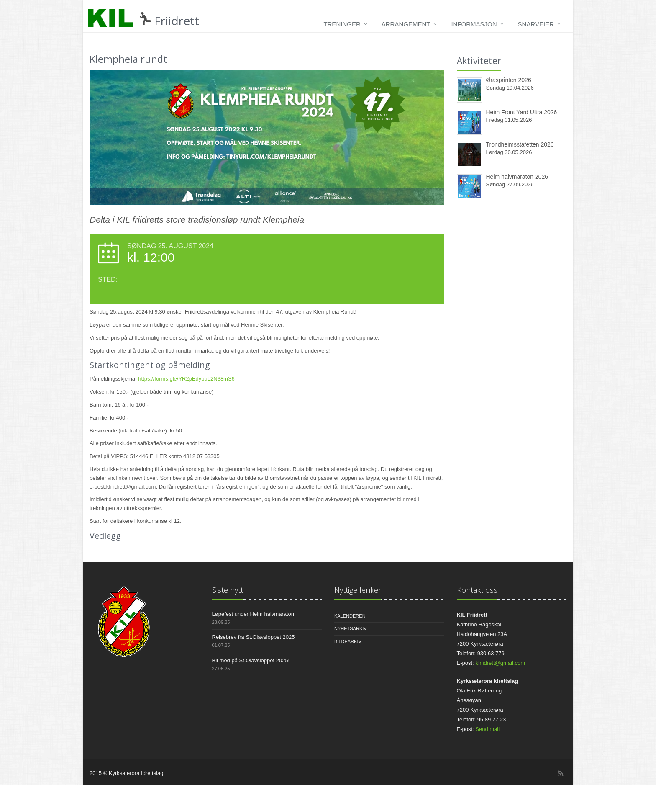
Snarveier (536, 24)
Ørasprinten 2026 (508, 80)
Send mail (487, 729)
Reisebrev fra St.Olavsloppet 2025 (253, 637)
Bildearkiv (347, 641)
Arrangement (406, 24)
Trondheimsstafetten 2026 (520, 144)
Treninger (341, 24)
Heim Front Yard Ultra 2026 (521, 112)
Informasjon (474, 24)
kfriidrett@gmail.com (500, 663)
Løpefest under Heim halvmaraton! (254, 614)
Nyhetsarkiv (350, 628)
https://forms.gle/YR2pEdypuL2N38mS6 (186, 379)
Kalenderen (350, 615)
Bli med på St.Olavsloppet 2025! (251, 660)
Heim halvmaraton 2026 (517, 176)
